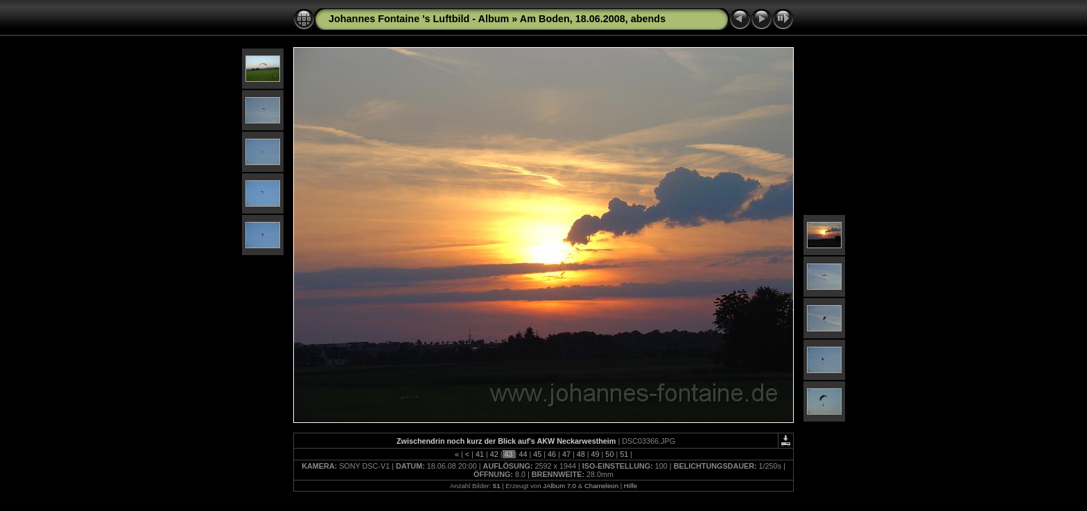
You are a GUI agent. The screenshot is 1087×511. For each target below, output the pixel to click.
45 (537, 454)
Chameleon (601, 486)
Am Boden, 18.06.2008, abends (593, 18)
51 (624, 454)
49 (595, 454)
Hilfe (630, 486)
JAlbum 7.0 (559, 486)
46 (552, 454)
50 (609, 454)
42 (494, 454)
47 (566, 454)
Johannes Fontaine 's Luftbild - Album (419, 18)
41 (479, 454)
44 (522, 454)
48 (581, 454)
